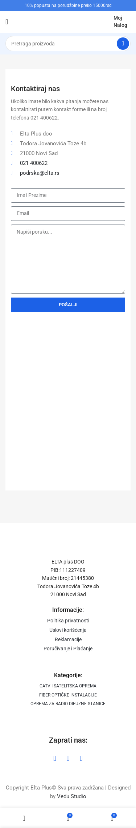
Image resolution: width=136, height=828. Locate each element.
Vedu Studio (71, 796)
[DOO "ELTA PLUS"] (68, 408)
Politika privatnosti (68, 620)
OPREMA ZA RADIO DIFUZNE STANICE (68, 703)
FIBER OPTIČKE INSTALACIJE (68, 695)
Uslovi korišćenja (68, 630)
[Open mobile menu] (7, 22)
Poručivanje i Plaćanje (68, 648)
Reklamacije (68, 639)
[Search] (68, 43)
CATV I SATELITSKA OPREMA (68, 685)
